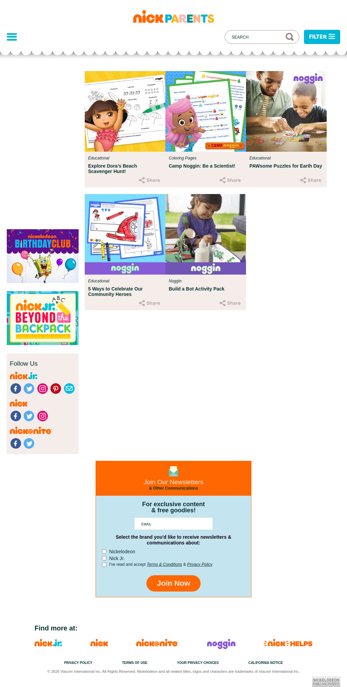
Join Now (173, 583)
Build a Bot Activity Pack (196, 289)
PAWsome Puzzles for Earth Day (285, 166)
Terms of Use (134, 663)
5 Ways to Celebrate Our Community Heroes (115, 291)
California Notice (265, 663)
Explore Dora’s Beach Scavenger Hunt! (112, 168)
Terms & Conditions (164, 564)
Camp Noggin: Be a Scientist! (202, 166)
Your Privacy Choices (198, 663)
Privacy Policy (199, 564)
